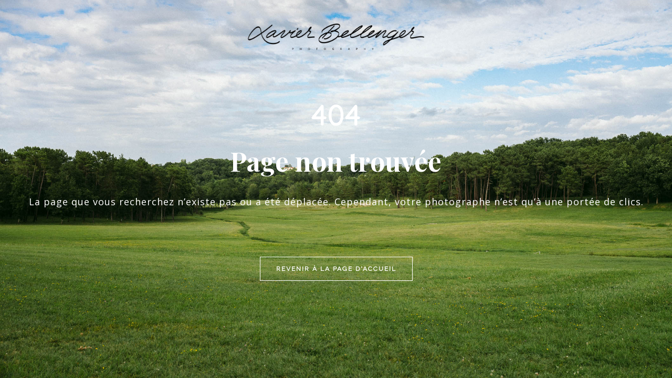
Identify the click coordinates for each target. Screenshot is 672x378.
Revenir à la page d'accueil (336, 198)
